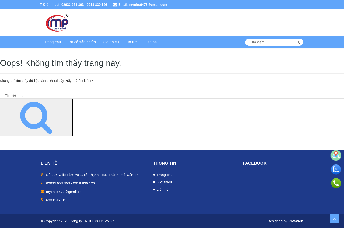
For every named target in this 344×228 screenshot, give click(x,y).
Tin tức (132, 42)
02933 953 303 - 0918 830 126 (84, 4)
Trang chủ (52, 42)
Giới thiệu (111, 42)
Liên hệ (151, 42)
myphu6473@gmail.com (148, 4)
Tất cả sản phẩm (82, 42)
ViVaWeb (295, 221)
